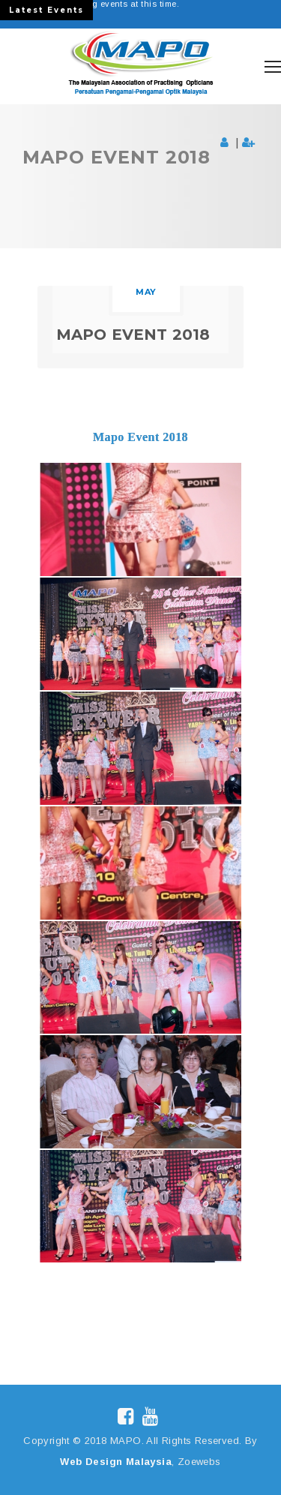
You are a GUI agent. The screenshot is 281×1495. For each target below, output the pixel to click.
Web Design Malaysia (116, 1461)
